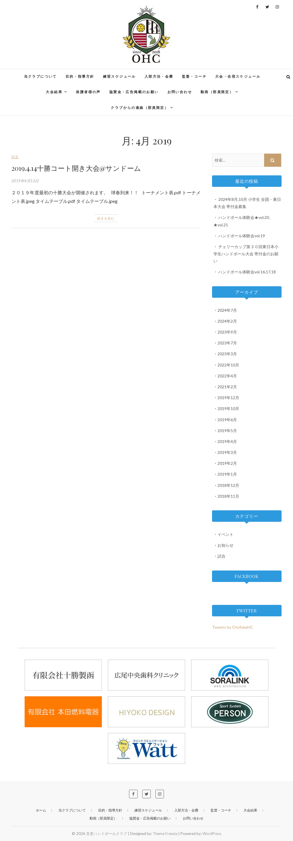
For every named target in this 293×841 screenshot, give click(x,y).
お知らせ (225, 545)
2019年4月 (227, 441)
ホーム (41, 810)
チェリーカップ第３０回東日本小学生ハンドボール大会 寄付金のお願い (245, 253)
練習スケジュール (119, 76)
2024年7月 (227, 310)
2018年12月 (228, 485)
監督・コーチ (194, 76)
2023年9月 (227, 332)
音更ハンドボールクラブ (106, 833)
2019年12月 (228, 397)
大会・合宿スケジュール (237, 76)
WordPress (212, 833)
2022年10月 (228, 364)
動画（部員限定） (217, 92)
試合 (15, 156)
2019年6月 (227, 419)
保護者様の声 (88, 92)
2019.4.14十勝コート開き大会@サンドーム (76, 167)
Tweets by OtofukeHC (232, 627)
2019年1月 (227, 474)
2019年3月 (227, 452)
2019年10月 (228, 408)
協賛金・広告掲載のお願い (134, 92)
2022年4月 (227, 375)
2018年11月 (228, 496)
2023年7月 (227, 342)
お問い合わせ (179, 92)
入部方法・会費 (158, 76)
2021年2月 (227, 386)
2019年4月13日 (25, 181)
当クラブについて (40, 76)
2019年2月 (227, 463)
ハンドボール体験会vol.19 (241, 235)
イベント (225, 534)
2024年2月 (227, 321)
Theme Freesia (165, 833)
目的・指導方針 (80, 76)
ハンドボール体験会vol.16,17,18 (247, 271)
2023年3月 (227, 353)
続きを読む (105, 218)
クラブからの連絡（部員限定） (140, 107)
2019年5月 (227, 430)
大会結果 (54, 92)
